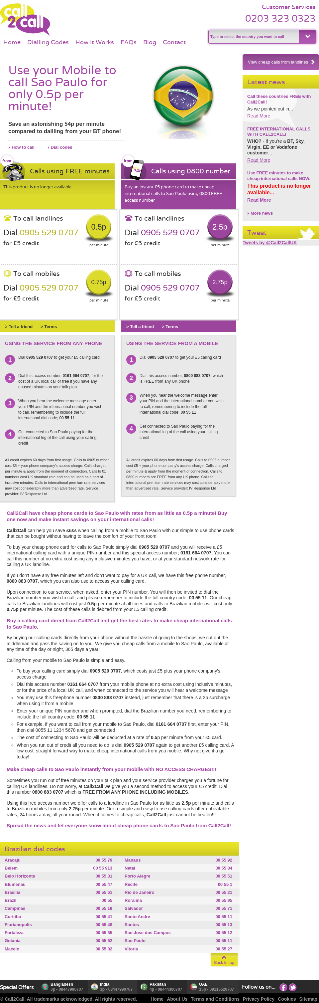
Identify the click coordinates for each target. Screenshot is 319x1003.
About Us (177, 999)
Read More (258, 115)
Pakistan (158, 984)
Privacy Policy (258, 999)
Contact (174, 42)
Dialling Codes (48, 42)
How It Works (94, 42)
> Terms (49, 326)
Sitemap (308, 999)
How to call (23, 147)
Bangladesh (62, 984)
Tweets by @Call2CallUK (270, 242)
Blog (149, 42)
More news (262, 213)
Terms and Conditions (215, 999)
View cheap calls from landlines (281, 62)
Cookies (287, 999)
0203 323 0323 (280, 18)
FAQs (129, 42)
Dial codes (61, 147)
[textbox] (253, 37)
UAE (203, 984)
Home (12, 42)
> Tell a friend (19, 326)
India (104, 984)
